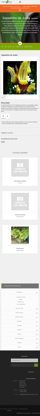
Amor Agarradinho (21, 339)
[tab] (4, 116)
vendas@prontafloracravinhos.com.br (20, 8)
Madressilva (21, 336)
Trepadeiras (17, 46)
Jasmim (21, 334)
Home (2, 46)
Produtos (9, 46)
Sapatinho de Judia (21, 332)
